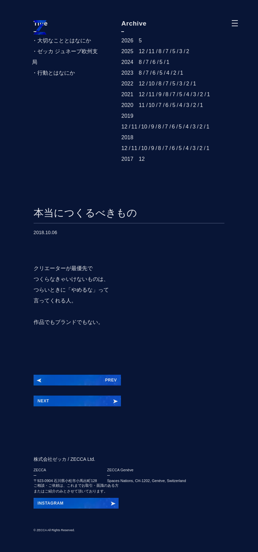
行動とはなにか (56, 73)
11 (151, 51)
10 (151, 83)
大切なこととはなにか (64, 40)
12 (142, 51)
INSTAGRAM (50, 503)
